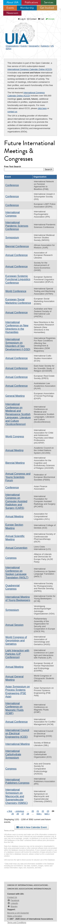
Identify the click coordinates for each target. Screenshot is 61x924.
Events (10, 8)
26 (17, 814)
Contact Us (12, 897)
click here (42, 108)
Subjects (45, 46)
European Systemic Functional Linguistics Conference (17, 279)
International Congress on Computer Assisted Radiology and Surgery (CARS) (16, 501)
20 (33, 811)
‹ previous (19, 811)
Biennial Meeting (15, 462)
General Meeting (15, 395)
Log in (23, 19)
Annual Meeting (14, 450)
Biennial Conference (17, 246)
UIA (16, 31)
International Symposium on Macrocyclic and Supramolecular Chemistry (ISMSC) (16, 796)
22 (43, 811)
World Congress (14, 436)
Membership (27, 8)
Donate (50, 19)
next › (39, 814)
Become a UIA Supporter (18, 913)
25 (12, 814)
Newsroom (12, 13)
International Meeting (17, 744)
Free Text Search (12, 166)
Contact (31, 19)
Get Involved (47, 8)
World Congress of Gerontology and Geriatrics (16, 640)
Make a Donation (14, 916)
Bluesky (12, 906)
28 (28, 814)
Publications (31, 2)
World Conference (15, 291)
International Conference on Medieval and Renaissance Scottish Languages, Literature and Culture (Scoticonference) (18, 414)
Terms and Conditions (16, 922)
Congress (10, 558)
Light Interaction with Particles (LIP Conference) (17, 654)
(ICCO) (29, 69)
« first (9, 811)
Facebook (13, 900)
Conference (12, 185)
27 (23, 814)
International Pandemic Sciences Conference (16, 225)
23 (48, 811)
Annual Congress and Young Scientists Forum (17, 477)
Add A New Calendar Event (31, 827)
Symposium (12, 237)
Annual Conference (16, 255)
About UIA (12, 2)
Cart (41, 19)
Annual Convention (16, 547)
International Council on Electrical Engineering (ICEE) (17, 733)
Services (48, 2)
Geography (34, 46)
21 (38, 811)
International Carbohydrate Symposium (13, 754)
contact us (12, 111)
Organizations (12, 46)
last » (47, 814)
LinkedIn (12, 903)
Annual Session (14, 624)
